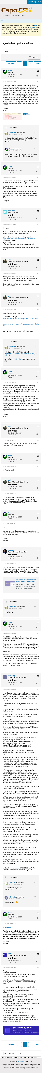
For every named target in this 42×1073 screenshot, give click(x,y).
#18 (38, 224)
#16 (38, 81)
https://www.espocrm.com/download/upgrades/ (19, 239)
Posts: (10, 76)
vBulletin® (21, 1061)
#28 (38, 689)
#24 (38, 494)
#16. (35, 132)
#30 (38, 967)
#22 (38, 440)
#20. (35, 346)
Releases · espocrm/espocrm (26, 580)
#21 (38, 382)
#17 (38, 177)
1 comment (12, 341)
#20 (38, 309)
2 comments (13, 127)
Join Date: (11, 74)
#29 (38, 924)
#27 (38, 633)
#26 (38, 564)
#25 (38, 524)
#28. (35, 882)
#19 (38, 273)
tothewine (18, 359)
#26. (35, 606)
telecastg (16, 868)
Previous (11, 64)
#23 (38, 466)
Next (37, 64)
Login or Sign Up (34, 2)
